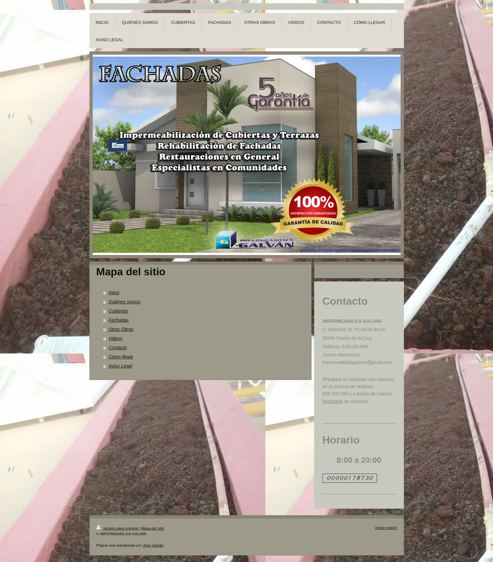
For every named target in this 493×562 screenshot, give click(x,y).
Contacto (117, 347)
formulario (332, 401)
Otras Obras (120, 329)
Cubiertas (118, 311)
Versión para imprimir (118, 528)
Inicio (113, 292)
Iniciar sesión (386, 528)
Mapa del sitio (152, 528)
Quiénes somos (124, 301)
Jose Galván (153, 545)
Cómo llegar (120, 356)
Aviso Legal (120, 366)
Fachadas (118, 320)
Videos (115, 338)
